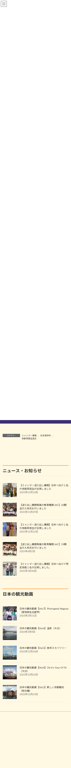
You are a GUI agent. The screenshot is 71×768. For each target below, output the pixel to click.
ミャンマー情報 (29, 435)
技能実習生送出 (29, 438)
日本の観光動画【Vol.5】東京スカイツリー (43, 713)
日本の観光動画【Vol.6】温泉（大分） (41, 693)
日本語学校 (45, 435)
